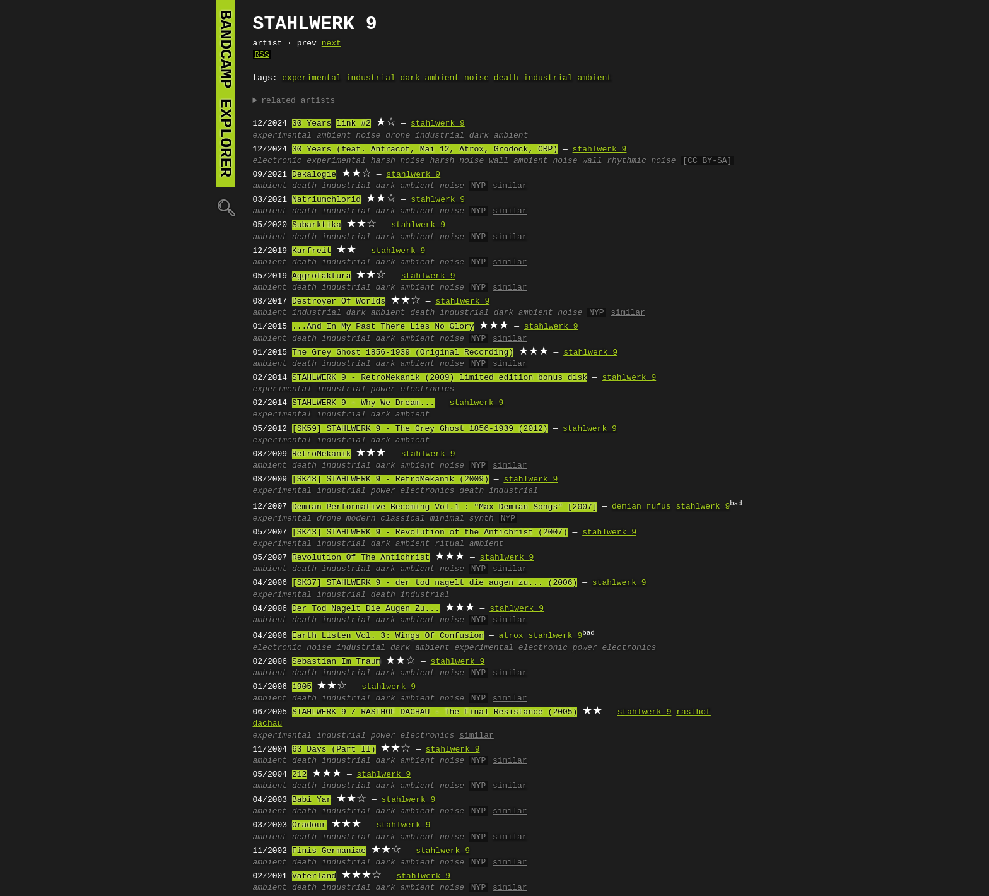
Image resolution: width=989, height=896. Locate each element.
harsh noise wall (469, 161)
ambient (594, 78)
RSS (262, 55)
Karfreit (311, 251)
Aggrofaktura (321, 276)
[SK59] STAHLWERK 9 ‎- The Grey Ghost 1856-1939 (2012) (420, 429)
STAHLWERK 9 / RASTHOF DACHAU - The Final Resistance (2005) (434, 712)
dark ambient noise (445, 78)
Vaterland (314, 876)
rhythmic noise (641, 161)
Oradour (309, 825)
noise (368, 135)
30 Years (311, 123)
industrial (370, 78)
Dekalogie (314, 174)
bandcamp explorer (225, 93)
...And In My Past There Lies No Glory (383, 327)
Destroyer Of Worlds (338, 301)
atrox (511, 636)
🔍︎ (225, 207)
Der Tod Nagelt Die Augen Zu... (366, 609)
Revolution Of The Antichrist (361, 557)
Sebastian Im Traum (336, 662)
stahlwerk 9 (438, 123)
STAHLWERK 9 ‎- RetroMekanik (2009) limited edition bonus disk (439, 378)
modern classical (385, 518)
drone (397, 135)
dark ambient (499, 135)
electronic (277, 161)
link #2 (353, 123)
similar (510, 186)
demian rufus (641, 507)
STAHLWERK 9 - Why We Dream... (363, 403)
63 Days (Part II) (334, 749)
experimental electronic (510, 648)
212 (299, 775)
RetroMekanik (321, 454)
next (331, 43)
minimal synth (461, 518)
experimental (311, 78)
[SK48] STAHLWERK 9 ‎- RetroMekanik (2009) (390, 479)
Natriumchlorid (326, 200)
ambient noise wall (557, 161)
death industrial (533, 78)
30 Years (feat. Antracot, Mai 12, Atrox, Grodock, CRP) (425, 149)
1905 (302, 687)
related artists (298, 101)
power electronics (413, 389)
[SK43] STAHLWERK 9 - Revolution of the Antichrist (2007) (430, 532)
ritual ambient (469, 544)
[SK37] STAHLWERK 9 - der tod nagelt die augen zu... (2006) (434, 583)
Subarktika (316, 225)
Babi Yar (311, 800)
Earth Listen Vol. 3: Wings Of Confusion (388, 636)
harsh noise (398, 161)
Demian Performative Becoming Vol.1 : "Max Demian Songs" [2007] (444, 507)
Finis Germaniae (329, 851)
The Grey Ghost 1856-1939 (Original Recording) (402, 352)
